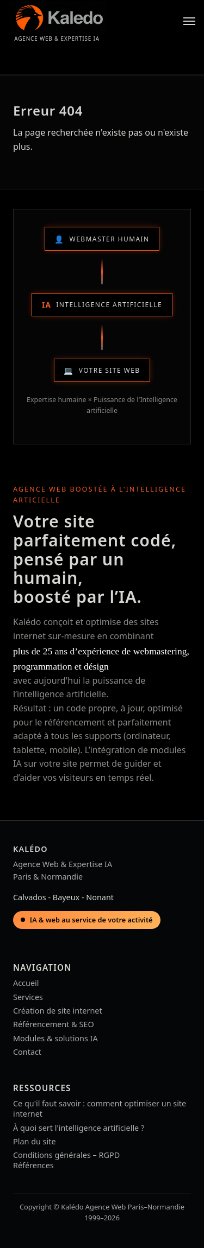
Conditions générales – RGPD (66, 1155)
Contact (27, 1052)
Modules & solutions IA (55, 1038)
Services (28, 997)
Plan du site (34, 1141)
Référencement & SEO (53, 1024)
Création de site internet (57, 1010)
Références (33, 1165)
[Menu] (189, 21)
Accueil (26, 983)
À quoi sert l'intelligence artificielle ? (78, 1128)
